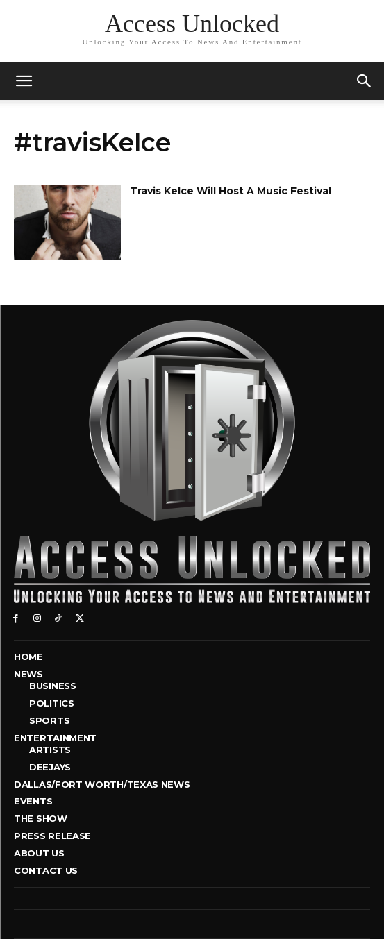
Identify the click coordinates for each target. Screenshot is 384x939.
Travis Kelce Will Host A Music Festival (230, 191)
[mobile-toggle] (23, 81)
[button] (364, 81)
